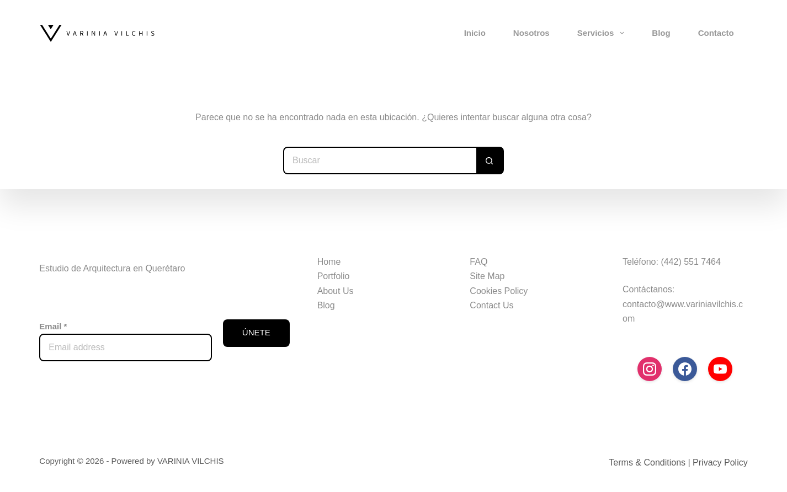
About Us (335, 291)
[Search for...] (379, 160)
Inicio (475, 33)
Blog (661, 33)
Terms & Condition (645, 462)
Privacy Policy (720, 462)
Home (329, 261)
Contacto (716, 33)
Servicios (603, 33)
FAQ (478, 261)
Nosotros (531, 33)
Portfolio (333, 276)
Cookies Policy (499, 291)
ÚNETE (256, 332)
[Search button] (490, 160)
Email (53, 326)
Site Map (487, 276)
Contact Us (491, 305)
